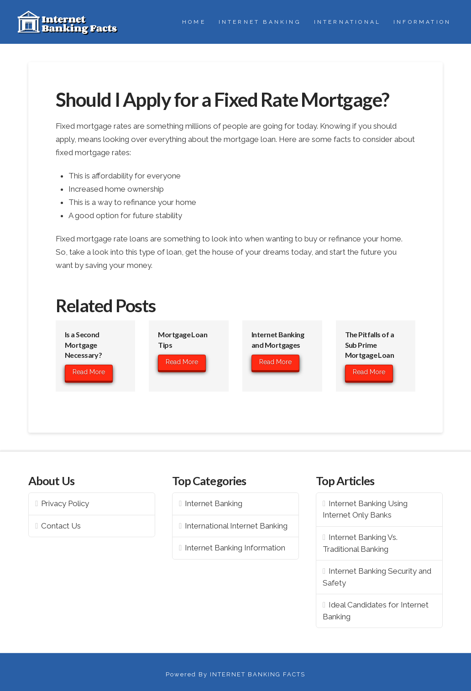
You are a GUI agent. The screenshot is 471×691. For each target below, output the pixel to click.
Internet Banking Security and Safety (377, 576)
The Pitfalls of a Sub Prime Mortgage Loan (369, 344)
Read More (89, 372)
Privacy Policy (65, 503)
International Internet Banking (236, 525)
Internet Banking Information (235, 547)
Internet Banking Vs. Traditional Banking (360, 543)
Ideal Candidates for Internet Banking (376, 610)
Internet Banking (213, 503)
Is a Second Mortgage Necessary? (83, 344)
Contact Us (61, 525)
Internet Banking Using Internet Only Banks (365, 509)
